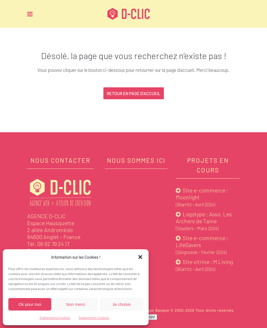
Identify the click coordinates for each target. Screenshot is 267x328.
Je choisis (121, 304)
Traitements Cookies (54, 317)
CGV (151, 317)
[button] (140, 257)
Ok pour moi (30, 304)
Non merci (75, 304)
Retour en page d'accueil (134, 93)
